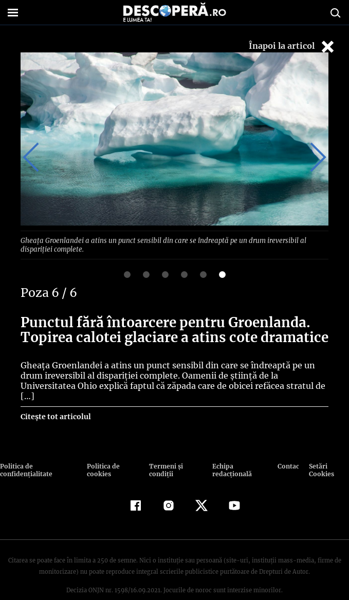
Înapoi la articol (292, 46)
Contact (288, 447)
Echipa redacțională (230, 450)
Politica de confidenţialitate (25, 450)
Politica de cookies (102, 450)
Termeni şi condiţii (164, 450)
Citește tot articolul (55, 397)
